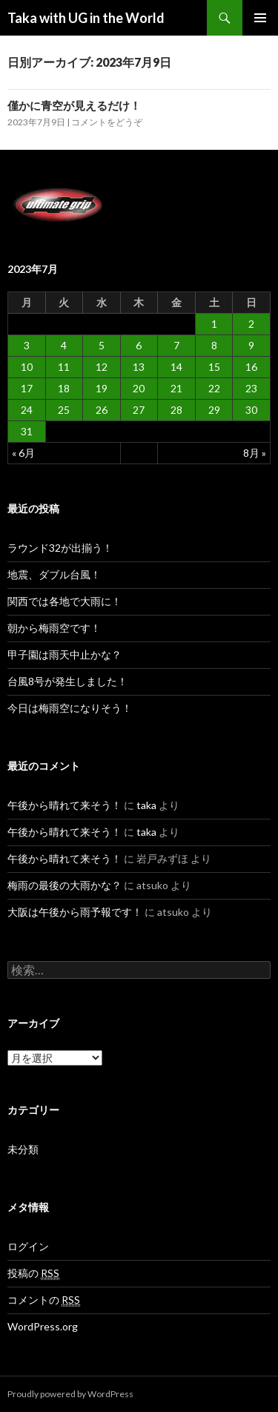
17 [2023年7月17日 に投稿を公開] (27, 388)
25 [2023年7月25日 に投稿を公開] (64, 409)
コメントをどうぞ (106, 122)
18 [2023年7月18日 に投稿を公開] (64, 388)
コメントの (43, 1300)
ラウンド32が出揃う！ (60, 547)
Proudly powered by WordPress (70, 1393)
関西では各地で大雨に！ (64, 601)
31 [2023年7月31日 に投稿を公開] (27, 431)
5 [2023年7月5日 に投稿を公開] (102, 345)
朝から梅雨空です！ (54, 627)
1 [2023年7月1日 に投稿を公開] (214, 323)
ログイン (28, 1246)
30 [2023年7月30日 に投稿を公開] (251, 409)
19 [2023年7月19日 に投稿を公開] (101, 388)
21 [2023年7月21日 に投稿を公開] (176, 388)
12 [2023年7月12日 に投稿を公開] (101, 366)
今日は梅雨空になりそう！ (69, 708)
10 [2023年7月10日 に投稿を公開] (27, 366)
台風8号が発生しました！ (67, 681)
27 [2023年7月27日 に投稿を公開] (139, 409)
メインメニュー (260, 18)
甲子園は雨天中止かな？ (64, 654)
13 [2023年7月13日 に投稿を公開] (139, 366)
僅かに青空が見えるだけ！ (74, 105)
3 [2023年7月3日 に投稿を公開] (27, 345)
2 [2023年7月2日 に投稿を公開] (251, 323)
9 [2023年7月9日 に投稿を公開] (251, 345)
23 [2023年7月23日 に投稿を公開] (251, 388)
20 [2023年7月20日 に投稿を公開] (139, 388)
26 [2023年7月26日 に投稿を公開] (101, 409)
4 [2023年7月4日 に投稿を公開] (64, 345)
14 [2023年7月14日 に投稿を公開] (176, 366)
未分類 (23, 1149)
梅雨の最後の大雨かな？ (64, 885)
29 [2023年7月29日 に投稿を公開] (214, 409)
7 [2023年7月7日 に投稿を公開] (176, 345)
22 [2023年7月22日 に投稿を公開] (214, 388)
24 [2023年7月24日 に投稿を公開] (27, 409)
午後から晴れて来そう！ (64, 805)
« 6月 (23, 452)
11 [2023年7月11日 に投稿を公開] (64, 366)
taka (146, 805)
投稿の (33, 1273)
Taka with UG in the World (86, 18)
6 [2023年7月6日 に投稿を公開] (139, 345)
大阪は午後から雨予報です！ (74, 911)
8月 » (254, 452)
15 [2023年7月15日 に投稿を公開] (214, 366)
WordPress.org (42, 1326)
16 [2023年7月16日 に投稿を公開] (251, 366)
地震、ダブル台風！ (54, 574)
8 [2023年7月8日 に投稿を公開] (214, 345)
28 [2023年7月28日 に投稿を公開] (176, 409)
